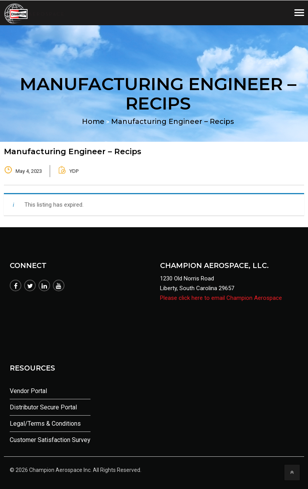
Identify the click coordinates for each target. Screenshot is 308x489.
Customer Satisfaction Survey (50, 440)
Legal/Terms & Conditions (45, 423)
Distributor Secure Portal (43, 407)
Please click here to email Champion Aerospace (221, 297)
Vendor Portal (28, 391)
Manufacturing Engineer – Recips (72, 151)
